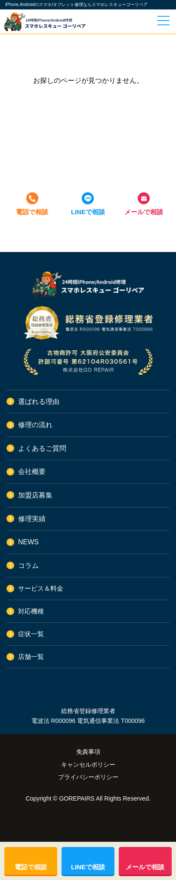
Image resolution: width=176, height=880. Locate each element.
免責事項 (88, 751)
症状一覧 (31, 633)
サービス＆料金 (40, 588)
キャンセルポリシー (88, 764)
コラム (28, 565)
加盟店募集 (35, 495)
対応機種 (31, 611)
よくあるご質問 (42, 448)
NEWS (28, 542)
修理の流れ (35, 424)
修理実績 (32, 518)
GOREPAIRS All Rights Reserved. (104, 798)
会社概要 (32, 471)
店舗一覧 (31, 656)
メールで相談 (143, 211)
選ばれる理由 (38, 401)
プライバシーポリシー (88, 777)
